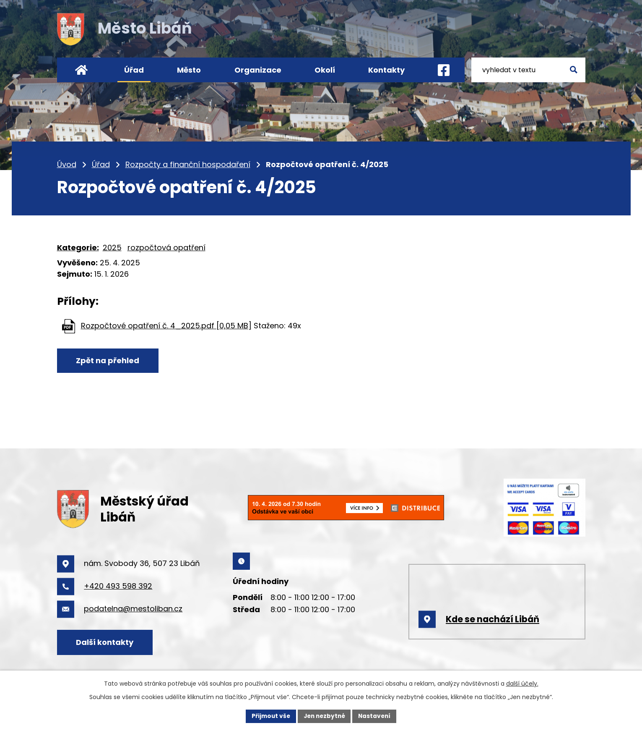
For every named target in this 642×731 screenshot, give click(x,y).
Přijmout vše (269, 716)
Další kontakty (106, 642)
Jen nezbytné (324, 716)
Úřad (101, 164)
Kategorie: (78, 247)
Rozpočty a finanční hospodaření (187, 164)
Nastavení (376, 716)
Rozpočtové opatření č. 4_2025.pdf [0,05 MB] (166, 325)
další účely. (522, 683)
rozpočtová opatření (166, 247)
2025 (112, 247)
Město (189, 70)
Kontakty (386, 70)
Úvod (66, 164)
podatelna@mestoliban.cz (133, 608)
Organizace (257, 70)
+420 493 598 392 (118, 586)
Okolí (325, 70)
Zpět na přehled (108, 361)
